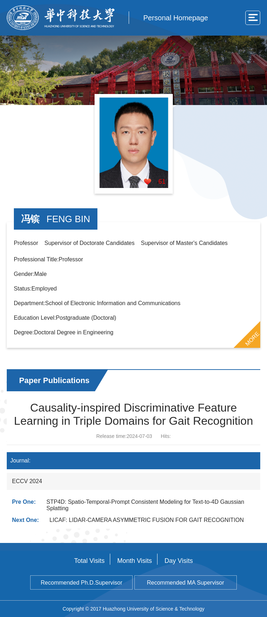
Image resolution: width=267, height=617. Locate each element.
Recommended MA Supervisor (185, 583)
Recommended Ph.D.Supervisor (81, 583)
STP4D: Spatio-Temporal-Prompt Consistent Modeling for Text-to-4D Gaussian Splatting (145, 505)
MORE (252, 338)
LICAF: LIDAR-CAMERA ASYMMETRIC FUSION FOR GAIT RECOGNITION (146, 520)
